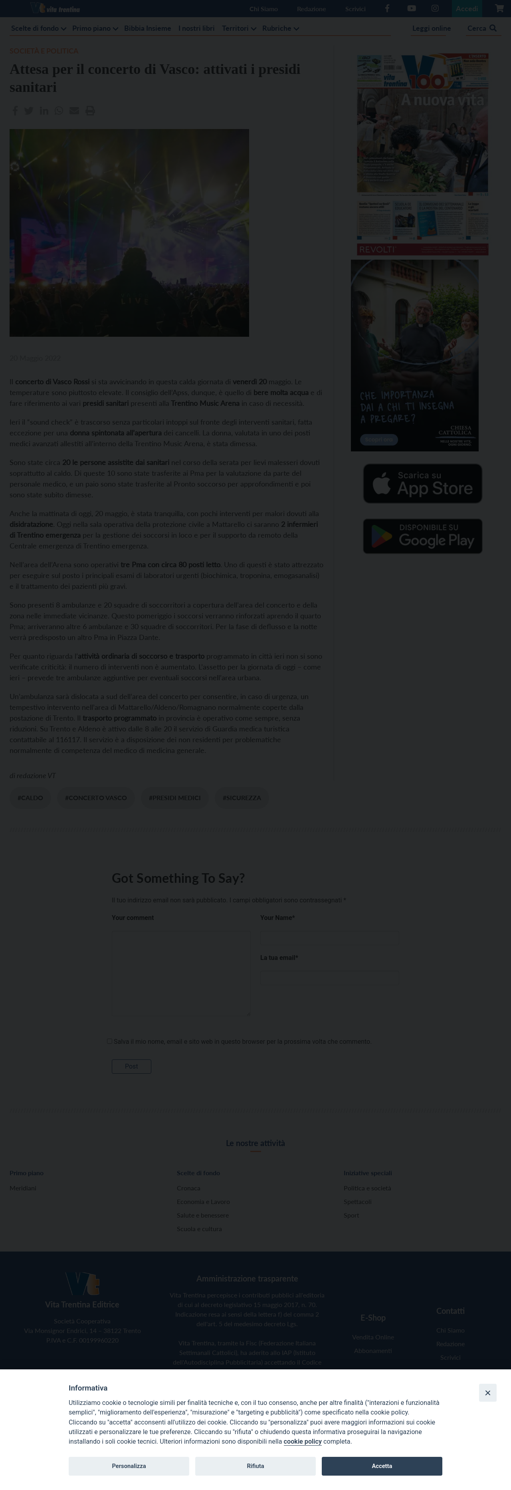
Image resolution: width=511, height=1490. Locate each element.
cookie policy (303, 1441)
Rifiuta (255, 1466)
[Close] (488, 1392)
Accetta (382, 1466)
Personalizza (129, 1466)
